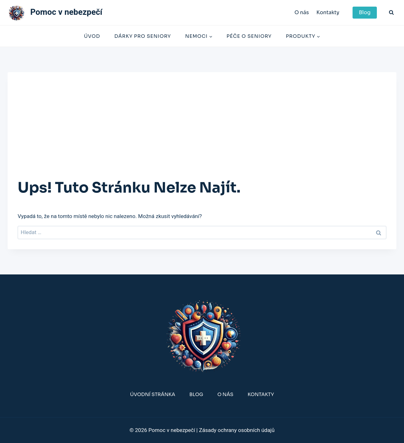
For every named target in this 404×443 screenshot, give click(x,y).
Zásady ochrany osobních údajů (236, 430)
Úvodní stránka (152, 394)
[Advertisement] (202, 129)
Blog (365, 12)
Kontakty (327, 12)
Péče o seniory (249, 36)
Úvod (92, 36)
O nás (301, 12)
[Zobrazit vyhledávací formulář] (391, 13)
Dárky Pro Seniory (142, 36)
